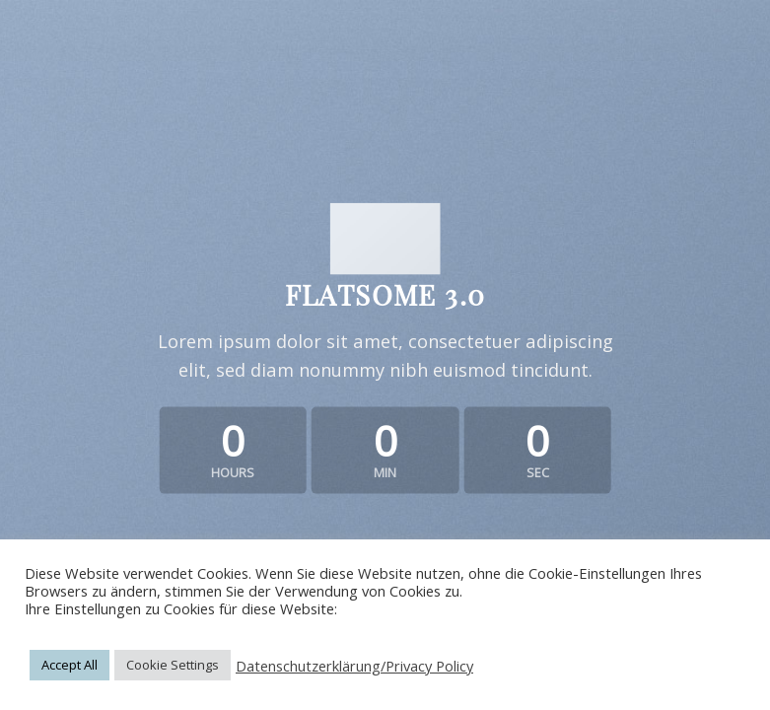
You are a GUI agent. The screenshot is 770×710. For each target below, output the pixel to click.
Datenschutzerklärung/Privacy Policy (354, 665)
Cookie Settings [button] (172, 665)
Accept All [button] (69, 665)
